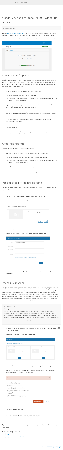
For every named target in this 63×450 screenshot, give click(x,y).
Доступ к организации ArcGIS (14, 437)
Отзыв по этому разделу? (52, 447)
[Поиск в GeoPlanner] (30, 2)
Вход (7, 434)
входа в (15, 33)
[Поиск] (45, 2)
